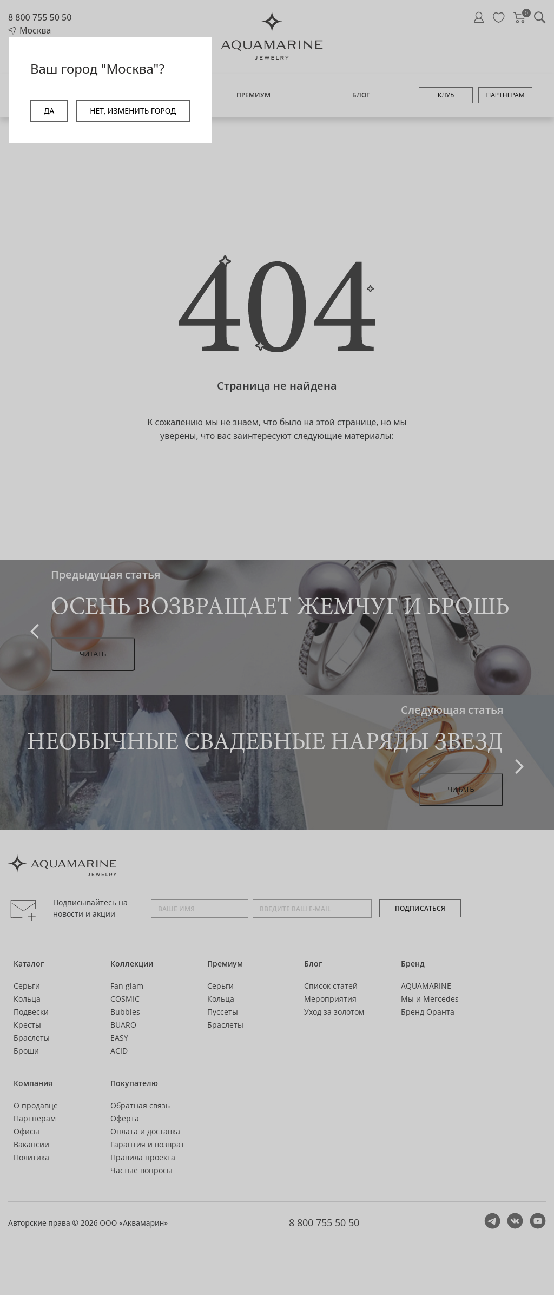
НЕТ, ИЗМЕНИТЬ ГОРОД (133, 111)
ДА (49, 111)
